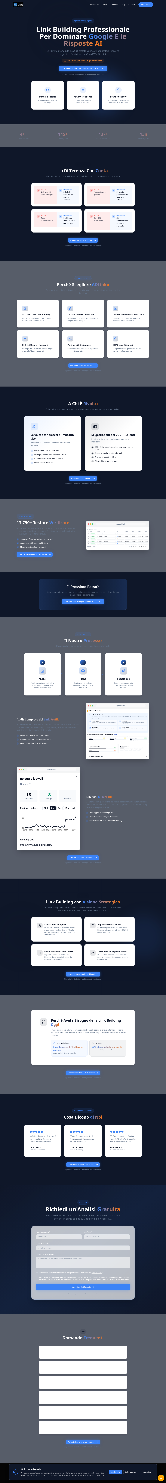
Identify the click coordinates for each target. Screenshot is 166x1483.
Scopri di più (99, 1475)
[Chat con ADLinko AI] (161, 1478)
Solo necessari (130, 1472)
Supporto (114, 4)
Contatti (131, 4)
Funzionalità (94, 4)
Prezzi (105, 4)
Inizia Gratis (145, 4)
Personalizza (146, 1472)
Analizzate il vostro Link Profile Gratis (83, 68)
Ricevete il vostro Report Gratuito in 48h (83, 601)
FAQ (123, 4)
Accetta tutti (115, 1472)
